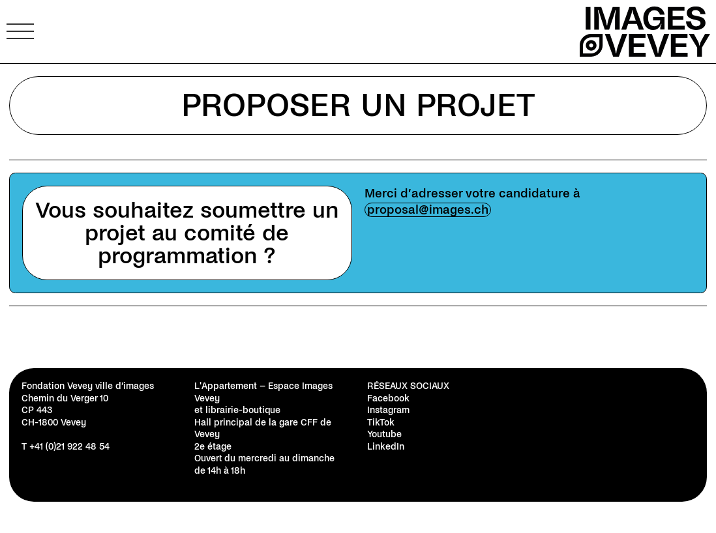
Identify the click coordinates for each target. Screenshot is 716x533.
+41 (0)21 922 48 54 (69, 447)
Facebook (388, 398)
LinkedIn (385, 447)
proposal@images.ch (427, 209)
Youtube (384, 434)
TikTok (381, 422)
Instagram (388, 410)
